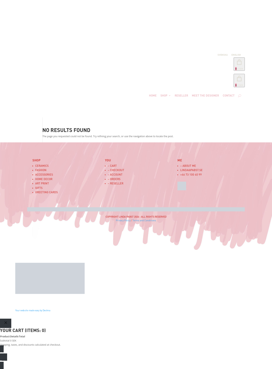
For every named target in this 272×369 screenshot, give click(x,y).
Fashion (40, 170)
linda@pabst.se (191, 170)
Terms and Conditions (144, 220)
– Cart (112, 165)
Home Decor (43, 179)
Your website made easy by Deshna (32, 310)
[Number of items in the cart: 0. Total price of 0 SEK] (239, 64)
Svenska (223, 55)
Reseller (181, 95)
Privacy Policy (123, 220)
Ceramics (42, 165)
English (236, 55)
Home (153, 95)
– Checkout (116, 170)
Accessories (44, 174)
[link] (239, 80)
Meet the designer (205, 95)
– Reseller (115, 183)
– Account (115, 174)
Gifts (38, 187)
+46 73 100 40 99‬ (191, 174)
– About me (188, 165)
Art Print (42, 183)
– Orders (114, 179)
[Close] (5, 323)
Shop (163, 95)
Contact (229, 95)
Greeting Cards (46, 192)
